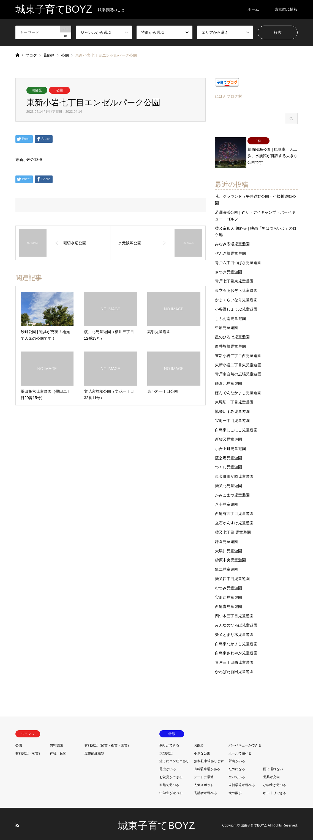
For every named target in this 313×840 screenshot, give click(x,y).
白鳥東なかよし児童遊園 (236, 640)
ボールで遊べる (240, 749)
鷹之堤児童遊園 (228, 454)
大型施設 (166, 749)
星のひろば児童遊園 (232, 333)
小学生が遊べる (274, 781)
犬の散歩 (235, 789)
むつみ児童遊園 (228, 584)
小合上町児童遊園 (230, 445)
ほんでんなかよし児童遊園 (238, 389)
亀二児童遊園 (226, 566)
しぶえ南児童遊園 (230, 314)
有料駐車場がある (207, 765)
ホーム (253, 9)
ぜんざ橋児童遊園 (230, 250)
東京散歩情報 (286, 9)
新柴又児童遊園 (228, 435)
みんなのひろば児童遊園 (236, 621)
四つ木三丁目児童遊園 (234, 612)
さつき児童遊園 (228, 268)
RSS (17, 822)
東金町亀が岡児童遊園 (234, 473)
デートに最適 (204, 773)
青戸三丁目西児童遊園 (234, 659)
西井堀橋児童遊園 (230, 343)
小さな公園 (202, 749)
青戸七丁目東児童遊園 (234, 277)
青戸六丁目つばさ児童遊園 (238, 259)
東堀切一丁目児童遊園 (234, 398)
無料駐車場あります (209, 757)
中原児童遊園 (226, 324)
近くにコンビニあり (174, 757)
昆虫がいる (167, 765)
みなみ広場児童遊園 (232, 240)
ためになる (236, 765)
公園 (59, 90)
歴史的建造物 (94, 749)
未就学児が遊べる (241, 781)
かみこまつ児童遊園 (232, 491)
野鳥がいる (237, 757)
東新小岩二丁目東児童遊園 (238, 361)
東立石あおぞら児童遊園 (236, 287)
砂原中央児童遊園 (230, 556)
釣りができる (169, 741)
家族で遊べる (169, 781)
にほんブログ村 (228, 96)
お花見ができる (171, 773)
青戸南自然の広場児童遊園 (238, 370)
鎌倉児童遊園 (226, 538)
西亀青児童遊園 (228, 603)
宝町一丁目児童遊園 (232, 417)
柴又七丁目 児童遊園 (233, 528)
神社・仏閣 (58, 749)
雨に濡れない (273, 765)
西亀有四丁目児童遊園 (234, 510)
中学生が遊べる (171, 789)
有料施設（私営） (28, 749)
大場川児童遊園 (228, 547)
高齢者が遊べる (205, 789)
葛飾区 (37, 90)
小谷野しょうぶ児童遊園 (236, 305)
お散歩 (199, 741)
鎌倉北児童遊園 (228, 380)
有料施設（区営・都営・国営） (108, 741)
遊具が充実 (271, 773)
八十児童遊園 (226, 500)
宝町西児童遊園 (228, 593)
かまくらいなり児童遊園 (236, 296)
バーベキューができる (245, 741)
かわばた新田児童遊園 (234, 668)
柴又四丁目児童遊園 (232, 575)
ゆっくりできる (274, 789)
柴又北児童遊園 (228, 482)
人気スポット (204, 781)
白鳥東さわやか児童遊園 (236, 649)
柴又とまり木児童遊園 (234, 630)
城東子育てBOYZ (156, 822)
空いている (236, 773)
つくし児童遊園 (228, 463)
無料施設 (56, 741)
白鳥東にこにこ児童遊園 (236, 426)
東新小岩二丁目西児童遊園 (238, 352)
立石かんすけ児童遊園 (234, 519)
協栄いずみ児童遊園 (232, 407)
